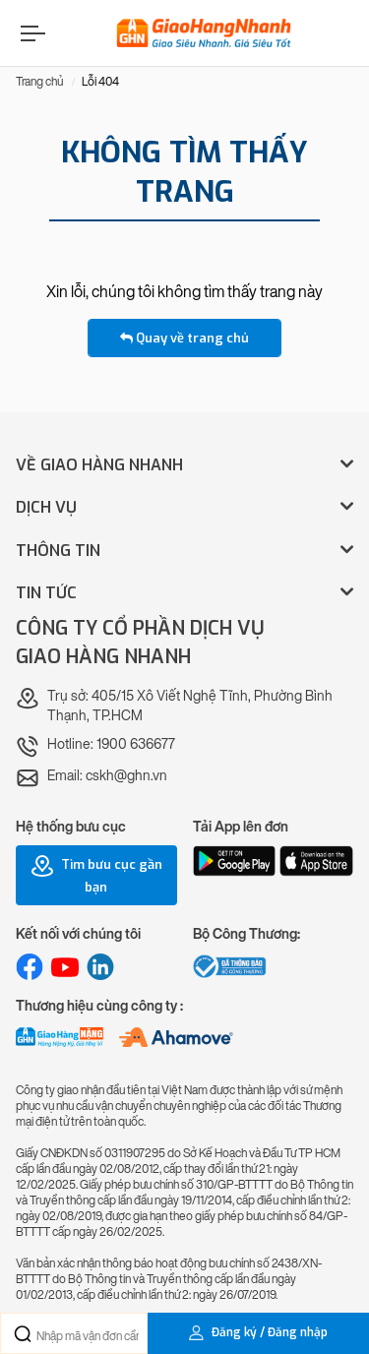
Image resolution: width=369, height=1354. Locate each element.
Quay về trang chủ (184, 338)
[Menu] (30, 33)
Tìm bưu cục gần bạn (96, 874)
